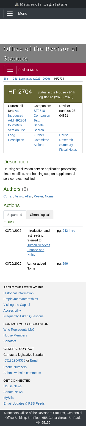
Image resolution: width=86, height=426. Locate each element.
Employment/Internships (20, 299)
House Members (15, 335)
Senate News (12, 392)
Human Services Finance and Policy (38, 250)
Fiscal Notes (68, 149)
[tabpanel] (43, 246)
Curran (8, 196)
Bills (5, 78)
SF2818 (39, 111)
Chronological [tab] (40, 215)
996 (65, 263)
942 (65, 230)
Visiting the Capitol (16, 305)
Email (34, 360)
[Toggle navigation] (9, 13)
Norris (49, 196)
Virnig (19, 196)
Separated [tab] (14, 215)
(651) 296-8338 (14, 360)
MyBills (8, 398)
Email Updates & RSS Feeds (24, 403)
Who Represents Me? (18, 329)
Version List (16, 130)
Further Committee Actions (41, 140)
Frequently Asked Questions (23, 316)
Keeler (38, 196)
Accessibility (12, 310)
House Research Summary (66, 140)
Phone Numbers (15, 367)
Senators (9, 341)
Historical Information (18, 293)
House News (12, 386)
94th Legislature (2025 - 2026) (31, 78)
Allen (28, 196)
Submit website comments (22, 373)
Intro (72, 230)
